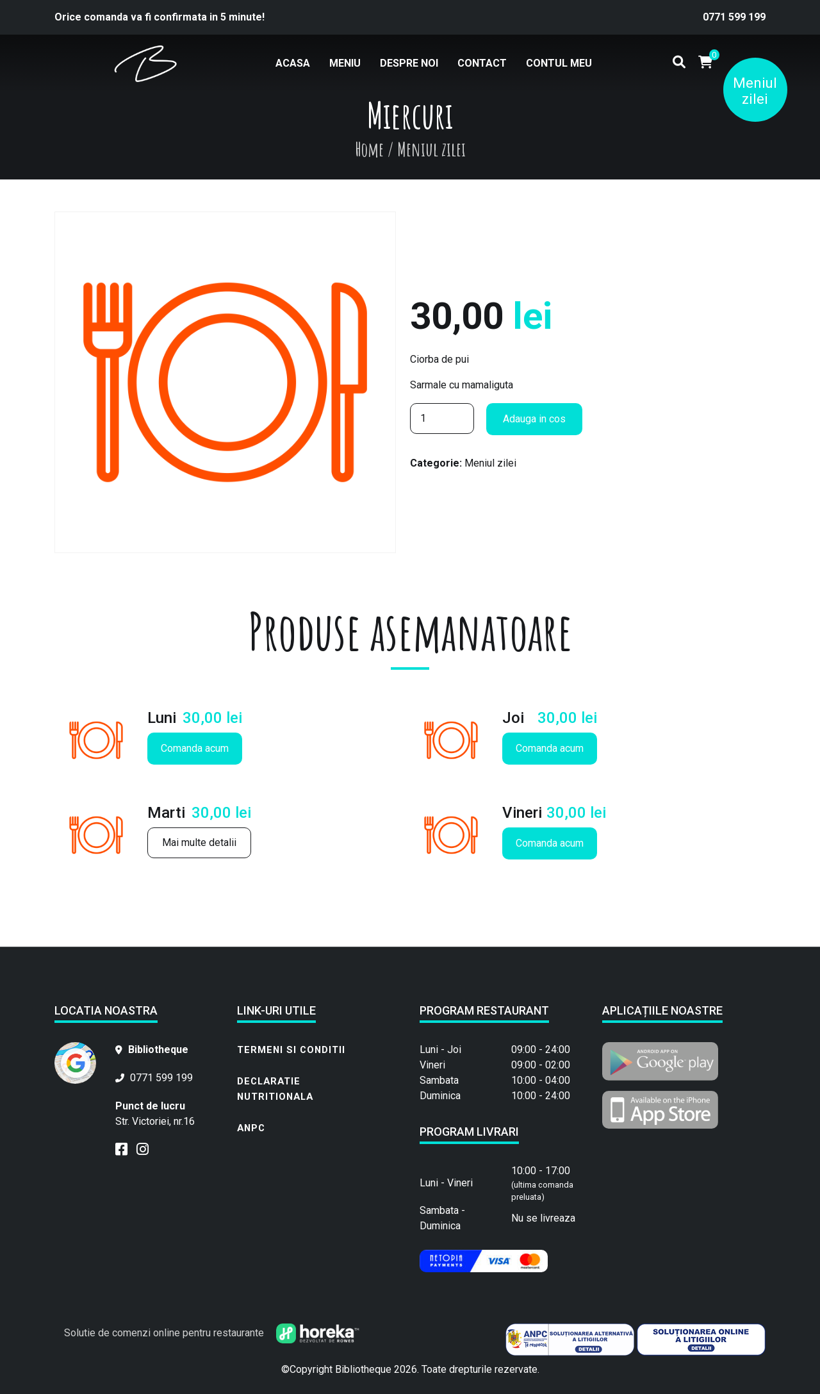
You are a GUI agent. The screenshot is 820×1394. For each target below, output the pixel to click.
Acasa (292, 63)
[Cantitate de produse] (442, 418)
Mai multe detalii (199, 842)
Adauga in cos (534, 419)
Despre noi (409, 63)
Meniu (345, 63)
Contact (482, 63)
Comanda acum (195, 748)
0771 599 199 (734, 17)
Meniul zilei (755, 91)
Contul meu (559, 63)
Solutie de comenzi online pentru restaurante (211, 1333)
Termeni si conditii (291, 1050)
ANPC (251, 1128)
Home (369, 149)
